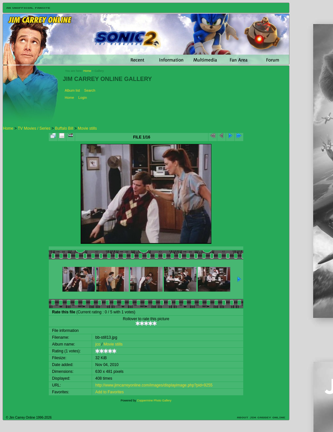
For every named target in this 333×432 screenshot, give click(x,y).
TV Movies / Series (34, 128)
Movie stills (87, 128)
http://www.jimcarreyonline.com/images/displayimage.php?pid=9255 (154, 385)
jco (97, 344)
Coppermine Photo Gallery (154, 400)
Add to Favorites (109, 392)
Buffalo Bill (64, 128)
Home (87, 70)
